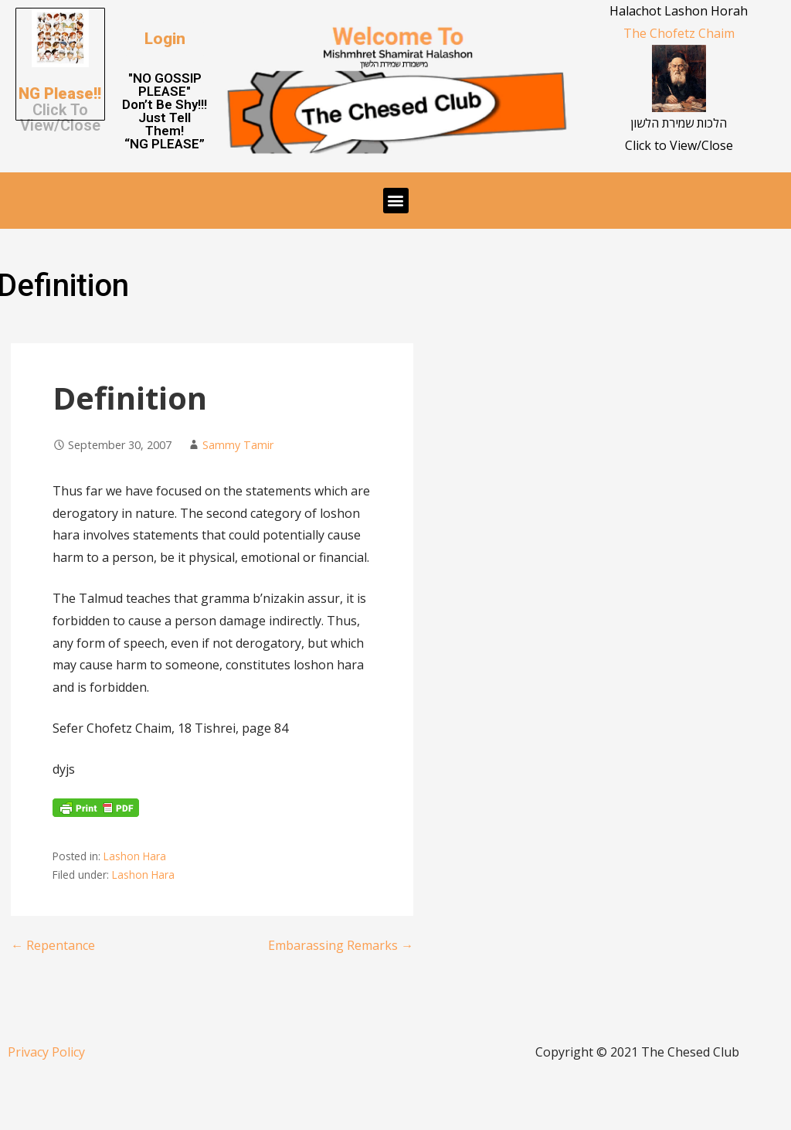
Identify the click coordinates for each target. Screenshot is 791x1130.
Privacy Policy (46, 1051)
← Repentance (53, 945)
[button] (165, 39)
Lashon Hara (135, 856)
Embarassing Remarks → (340, 945)
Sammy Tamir (237, 444)
